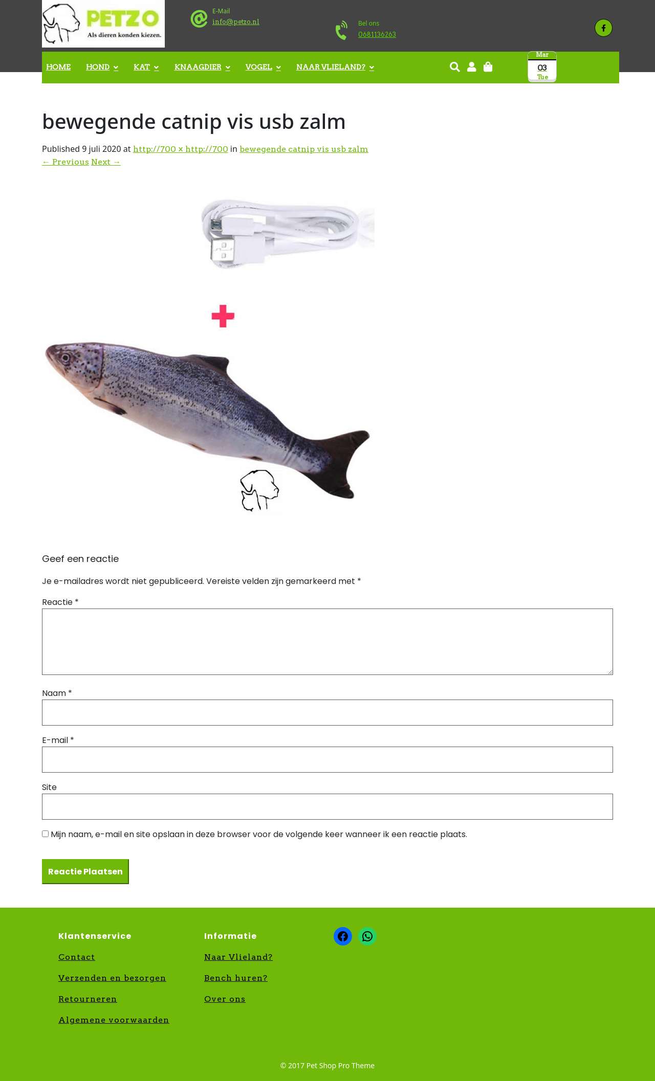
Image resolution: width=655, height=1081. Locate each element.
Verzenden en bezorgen (112, 978)
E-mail (58, 740)
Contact (76, 957)
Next (106, 162)
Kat (142, 67)
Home (58, 67)
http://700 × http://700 (180, 149)
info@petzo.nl (235, 22)
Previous (65, 162)
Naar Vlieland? (330, 67)
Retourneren (87, 999)
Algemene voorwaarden (113, 1020)
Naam (57, 693)
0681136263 (377, 34)
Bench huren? (236, 978)
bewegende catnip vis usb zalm (303, 149)
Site (49, 787)
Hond (98, 67)
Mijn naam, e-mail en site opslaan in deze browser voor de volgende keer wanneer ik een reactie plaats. (259, 834)
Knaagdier (198, 67)
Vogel (259, 67)
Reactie (60, 602)
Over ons (225, 999)
